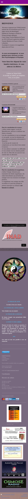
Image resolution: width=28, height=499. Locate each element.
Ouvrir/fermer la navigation (14, 2)
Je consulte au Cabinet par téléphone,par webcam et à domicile (14, 226)
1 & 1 (24, 245)
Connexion (25, 494)
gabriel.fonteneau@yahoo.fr (13, 370)
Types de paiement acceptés (8, 395)
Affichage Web (24, 496)
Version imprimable (6, 494)
